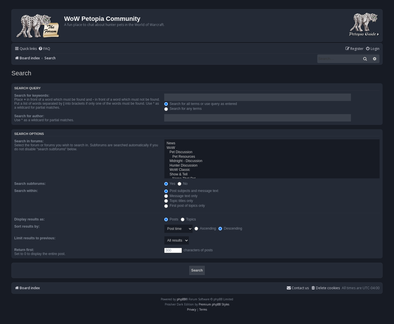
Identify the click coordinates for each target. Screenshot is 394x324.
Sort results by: (27, 226)
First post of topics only (184, 206)
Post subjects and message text (191, 191)
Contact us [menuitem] (298, 287)
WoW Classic (272, 170)
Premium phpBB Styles (214, 304)
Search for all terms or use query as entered (200, 104)
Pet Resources (272, 157)
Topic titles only (178, 201)
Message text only (181, 196)
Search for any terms (183, 109)
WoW (272, 148)
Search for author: (29, 116)
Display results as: (29, 219)
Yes (169, 184)
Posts (171, 219)
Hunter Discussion (272, 165)
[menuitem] (44, 49)
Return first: (24, 250)
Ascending (205, 228)
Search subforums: (30, 184)
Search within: (26, 191)
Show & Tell (272, 174)
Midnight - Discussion (272, 161)
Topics (188, 219)
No (183, 184)
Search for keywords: (31, 96)
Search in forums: (29, 141)
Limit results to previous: (34, 238)
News (272, 143)
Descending (230, 228)
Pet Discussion (272, 152)
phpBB (181, 299)
